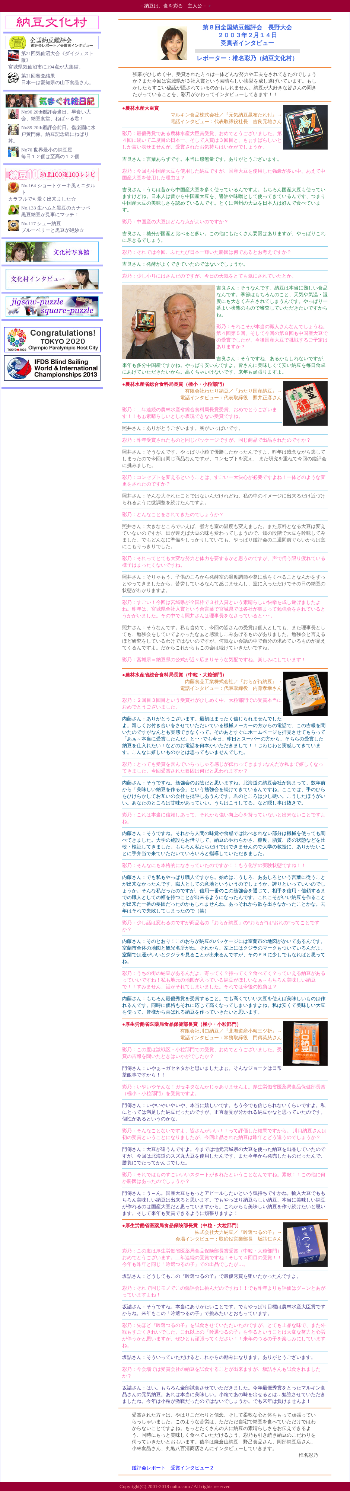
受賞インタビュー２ (192, 1468)
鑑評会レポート (149, 1468)
